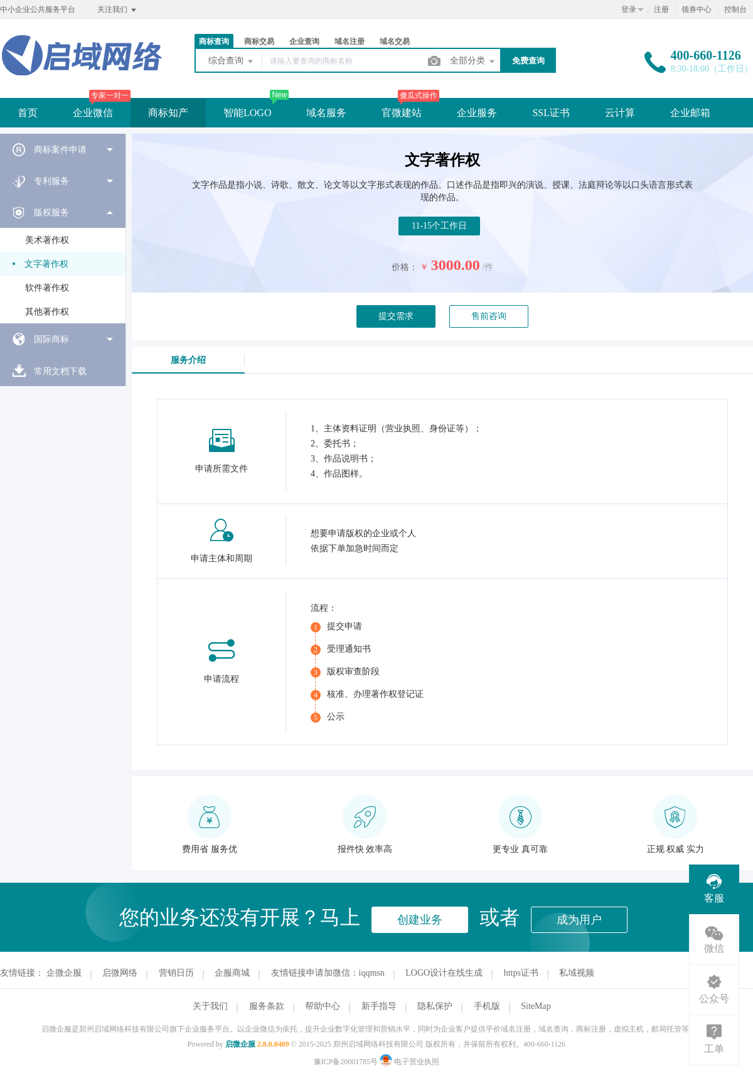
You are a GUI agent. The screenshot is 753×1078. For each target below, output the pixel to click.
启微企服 (240, 1044)
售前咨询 (488, 316)
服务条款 (266, 1006)
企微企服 (64, 973)
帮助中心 (322, 1006)
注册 (661, 9)
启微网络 (119, 973)
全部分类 (473, 61)
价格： (405, 267)
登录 (628, 9)
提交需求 (396, 316)
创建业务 (419, 920)
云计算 (620, 112)
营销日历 (176, 973)
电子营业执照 (409, 1061)
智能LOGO (247, 112)
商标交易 (259, 41)
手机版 (487, 1006)
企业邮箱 (690, 112)
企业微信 (93, 112)
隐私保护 (434, 1006)
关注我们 (117, 10)
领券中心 (696, 9)
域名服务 (326, 112)
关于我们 (210, 1006)
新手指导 (379, 1006)
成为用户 (579, 920)
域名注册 (349, 41)
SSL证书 (551, 112)
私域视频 (576, 973)
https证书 (521, 973)
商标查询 (214, 41)
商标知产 (168, 112)
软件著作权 (47, 288)
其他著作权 (47, 311)
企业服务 (477, 112)
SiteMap (535, 1006)
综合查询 (231, 61)
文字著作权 (46, 264)
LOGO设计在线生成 (444, 973)
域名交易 (395, 41)
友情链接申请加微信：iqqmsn (328, 973)
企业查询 (304, 41)
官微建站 (402, 112)
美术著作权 (47, 240)
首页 (28, 112)
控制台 (735, 9)
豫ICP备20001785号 (346, 1061)
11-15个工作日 (439, 225)
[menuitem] (62, 149)
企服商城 (232, 973)
